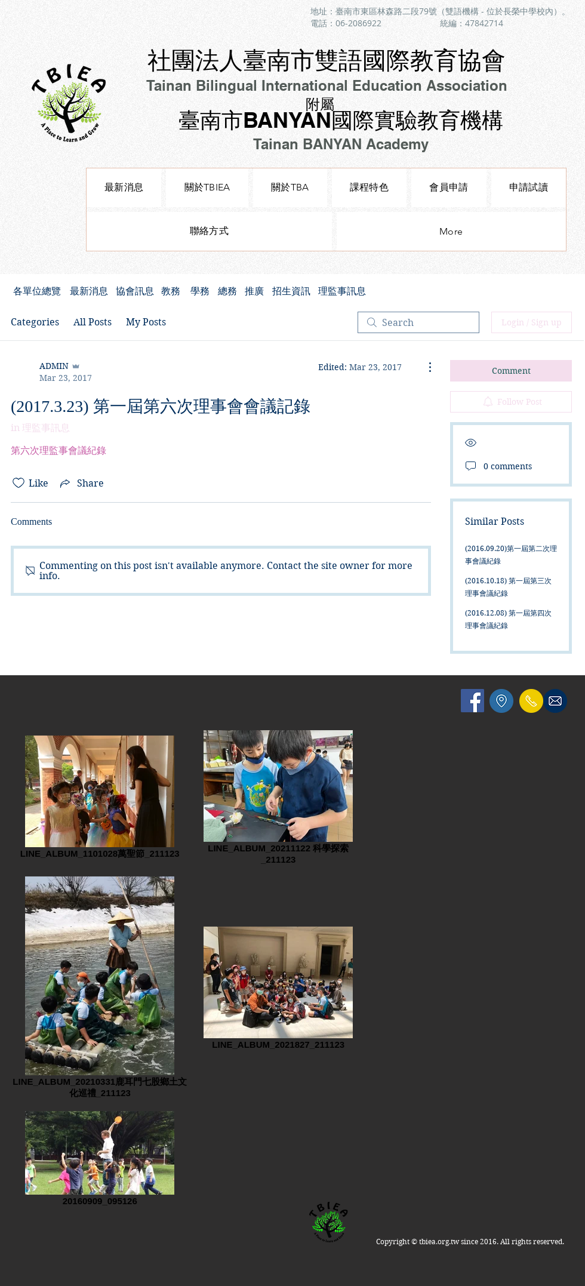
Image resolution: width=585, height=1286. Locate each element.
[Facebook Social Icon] (472, 700)
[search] (418, 322)
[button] (369, 187)
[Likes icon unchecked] (18, 483)
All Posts (92, 322)
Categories (35, 322)
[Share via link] (81, 483)
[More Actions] (424, 367)
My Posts (146, 322)
